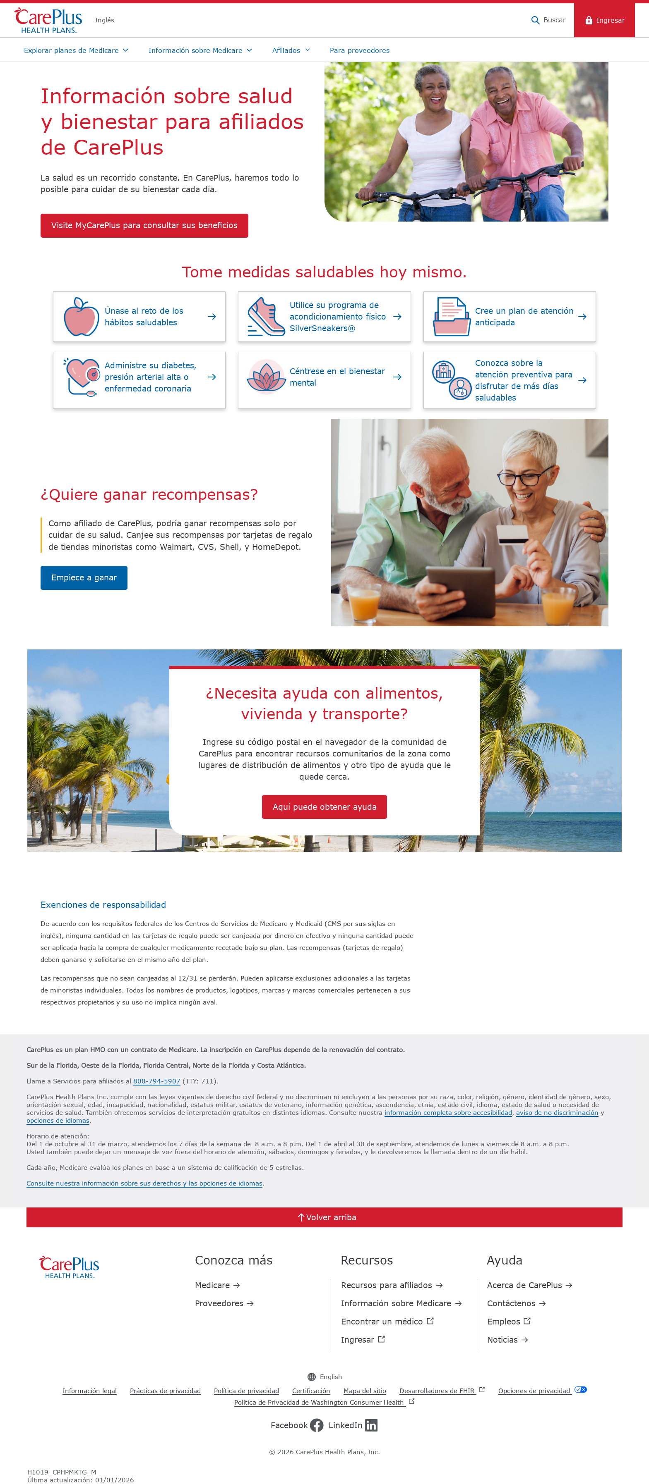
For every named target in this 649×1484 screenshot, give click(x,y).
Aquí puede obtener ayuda (325, 806)
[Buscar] (548, 20)
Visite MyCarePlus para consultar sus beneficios (144, 225)
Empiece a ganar (84, 577)
